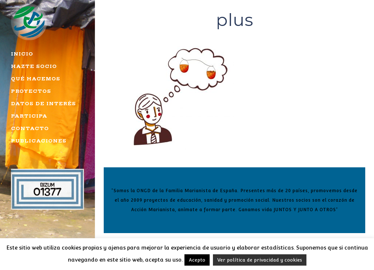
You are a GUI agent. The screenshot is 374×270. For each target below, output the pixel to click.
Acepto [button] (197, 260)
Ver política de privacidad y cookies (259, 260)
